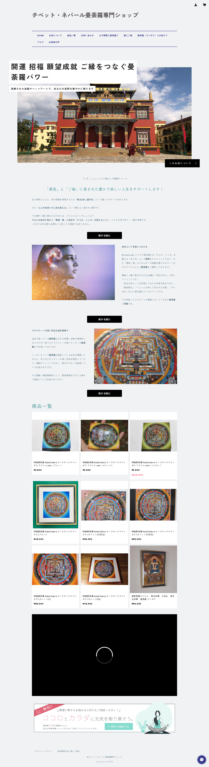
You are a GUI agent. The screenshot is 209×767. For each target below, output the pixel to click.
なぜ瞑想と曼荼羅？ (108, 35)
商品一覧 (71, 35)
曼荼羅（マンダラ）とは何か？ (152, 35)
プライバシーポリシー (43, 751)
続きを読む (104, 235)
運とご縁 (128, 35)
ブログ (40, 42)
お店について (55, 35)
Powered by (104, 762)
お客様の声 (54, 42)
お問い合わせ (87, 35)
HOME (40, 35)
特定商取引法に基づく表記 (68, 751)
